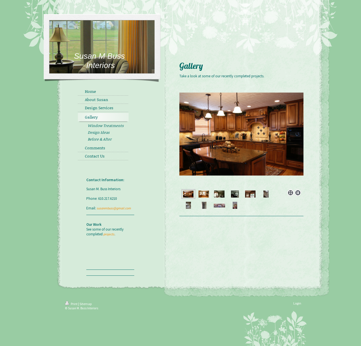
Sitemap (86, 304)
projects (109, 234)
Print (71, 304)
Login (297, 303)
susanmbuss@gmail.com (114, 208)
